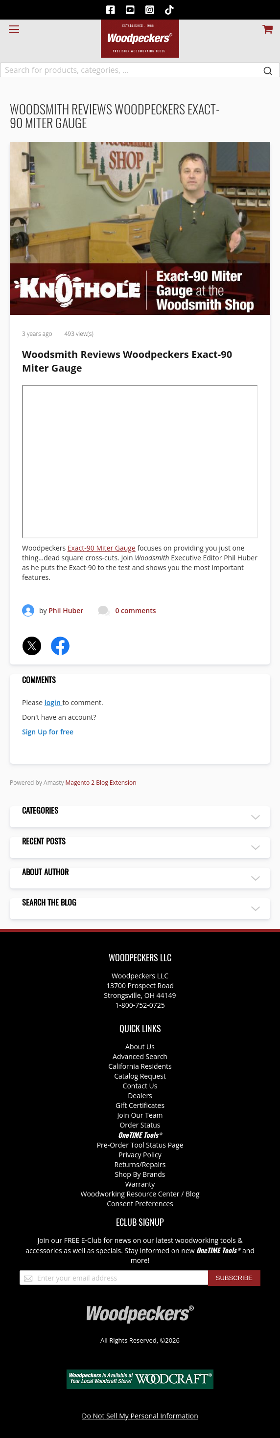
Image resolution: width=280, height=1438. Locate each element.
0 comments (135, 610)
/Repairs (153, 1164)
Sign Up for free (47, 731)
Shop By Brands (140, 1174)
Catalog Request (140, 1076)
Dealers (140, 1095)
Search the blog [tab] (49, 903)
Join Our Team (140, 1115)
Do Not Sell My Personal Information (140, 1415)
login (54, 702)
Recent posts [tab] (44, 842)
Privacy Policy (139, 1154)
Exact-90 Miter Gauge (102, 548)
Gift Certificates (140, 1105)
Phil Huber (65, 610)
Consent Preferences (140, 1203)
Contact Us (140, 1085)
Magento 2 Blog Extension (101, 782)
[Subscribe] (234, 1278)
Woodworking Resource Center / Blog (140, 1193)
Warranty (140, 1184)
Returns (127, 1164)
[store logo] (140, 39)
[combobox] (140, 70)
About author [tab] (45, 873)
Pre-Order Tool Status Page (140, 1145)
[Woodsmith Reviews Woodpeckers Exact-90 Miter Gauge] (140, 312)
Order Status (139, 1124)
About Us (140, 1046)
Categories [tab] (40, 811)
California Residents (139, 1066)
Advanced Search (140, 1056)
